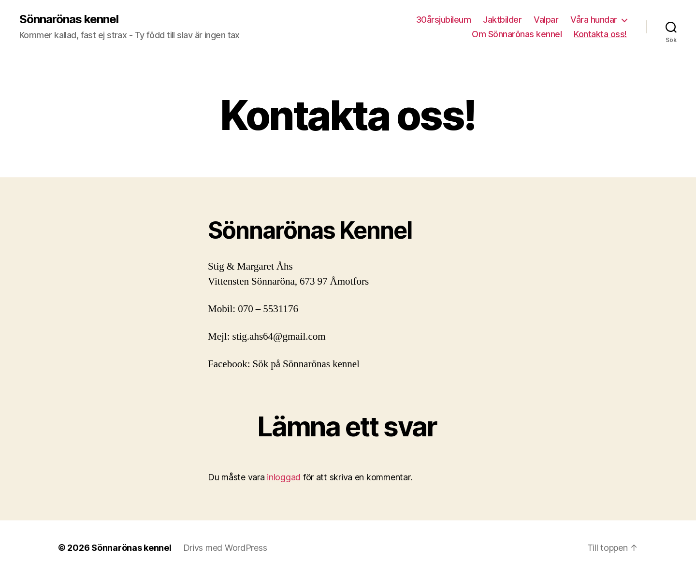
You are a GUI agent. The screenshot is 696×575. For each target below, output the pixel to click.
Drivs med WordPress (225, 548)
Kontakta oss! (600, 34)
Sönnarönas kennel (68, 19)
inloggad (284, 477)
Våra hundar (593, 19)
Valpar (546, 19)
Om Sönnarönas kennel (517, 34)
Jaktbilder (502, 19)
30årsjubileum (443, 19)
